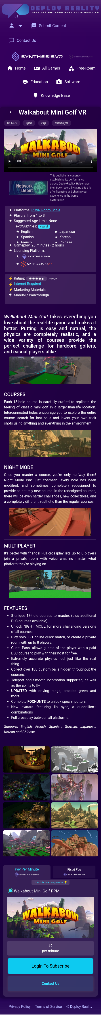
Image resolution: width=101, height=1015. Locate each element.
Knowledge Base (51, 95)
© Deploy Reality (79, 1006)
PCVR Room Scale (45, 210)
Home (16, 68)
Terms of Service (48, 1006)
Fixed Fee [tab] (74, 872)
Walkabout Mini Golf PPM (36, 891)
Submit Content (48, 26)
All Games (47, 68)
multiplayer (61, 123)
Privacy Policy (20, 1006)
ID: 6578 (12, 123)
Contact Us (22, 40)
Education (35, 82)
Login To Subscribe (50, 966)
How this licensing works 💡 (50, 882)
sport (29, 123)
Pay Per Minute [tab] (27, 872)
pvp (43, 123)
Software (68, 82)
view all (44, 226)
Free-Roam (82, 68)
